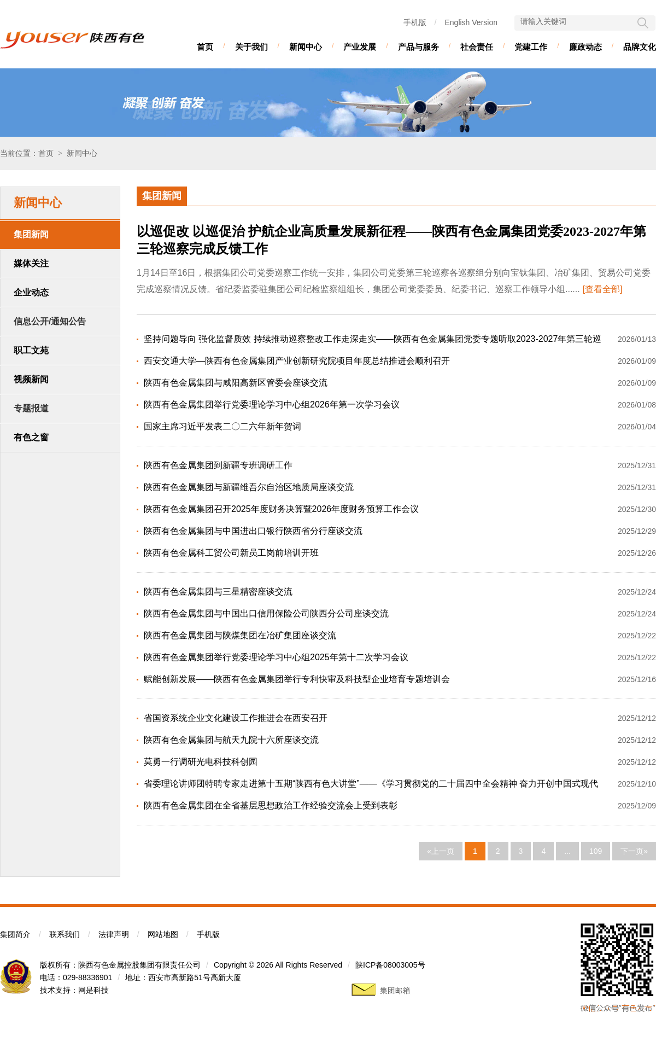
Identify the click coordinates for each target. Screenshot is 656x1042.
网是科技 (93, 990)
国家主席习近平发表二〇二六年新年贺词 (222, 426)
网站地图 (163, 934)
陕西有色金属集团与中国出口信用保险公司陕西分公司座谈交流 (266, 613)
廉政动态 (585, 46)
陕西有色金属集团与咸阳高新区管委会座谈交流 (235, 382)
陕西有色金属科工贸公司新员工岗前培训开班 (231, 552)
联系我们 (64, 934)
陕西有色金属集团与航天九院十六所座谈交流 (231, 739)
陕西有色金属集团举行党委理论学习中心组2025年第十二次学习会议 (276, 657)
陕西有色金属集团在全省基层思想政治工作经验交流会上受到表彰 (270, 805)
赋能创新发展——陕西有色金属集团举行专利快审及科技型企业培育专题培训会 (297, 679)
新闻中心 (305, 46)
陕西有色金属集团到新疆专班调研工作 (218, 465)
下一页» (634, 851)
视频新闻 (31, 379)
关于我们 (251, 46)
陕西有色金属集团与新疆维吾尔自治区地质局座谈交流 (249, 487)
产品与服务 (418, 46)
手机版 (414, 22)
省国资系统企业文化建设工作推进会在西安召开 (235, 718)
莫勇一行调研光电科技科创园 (200, 761)
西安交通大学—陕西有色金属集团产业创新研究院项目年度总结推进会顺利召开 (297, 360)
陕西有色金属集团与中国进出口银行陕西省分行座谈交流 (253, 530)
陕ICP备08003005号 (390, 964)
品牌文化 (639, 46)
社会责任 (476, 46)
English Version (470, 22)
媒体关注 (31, 263)
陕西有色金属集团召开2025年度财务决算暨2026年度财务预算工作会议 (281, 509)
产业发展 (359, 46)
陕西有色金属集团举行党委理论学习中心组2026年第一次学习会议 (272, 404)
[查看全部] (603, 289)
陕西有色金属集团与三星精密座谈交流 (218, 591)
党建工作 (530, 46)
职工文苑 (31, 350)
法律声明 (113, 934)
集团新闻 (31, 234)
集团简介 (15, 934)
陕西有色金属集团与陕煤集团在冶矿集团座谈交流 (240, 635)
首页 (205, 46)
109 (595, 851)
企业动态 (31, 292)
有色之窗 (31, 437)
